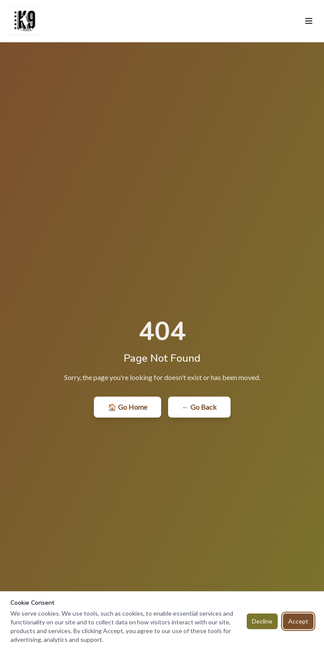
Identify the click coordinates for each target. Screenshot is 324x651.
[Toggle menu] (308, 21)
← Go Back (199, 407)
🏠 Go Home (127, 407)
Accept (298, 621)
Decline (262, 621)
